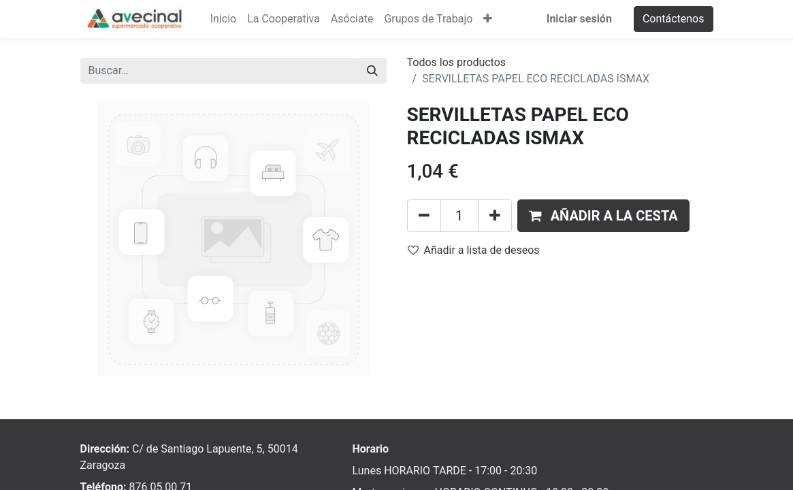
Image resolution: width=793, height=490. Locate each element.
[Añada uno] (495, 215)
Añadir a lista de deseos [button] (474, 250)
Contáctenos (674, 18)
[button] (488, 19)
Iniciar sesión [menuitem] (579, 18)
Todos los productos (456, 62)
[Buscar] (372, 71)
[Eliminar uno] (424, 215)
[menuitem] (223, 19)
